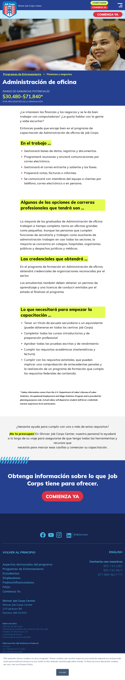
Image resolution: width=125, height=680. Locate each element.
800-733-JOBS (112, 566)
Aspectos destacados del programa (27, 564)
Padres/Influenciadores (18, 582)
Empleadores (12, 578)
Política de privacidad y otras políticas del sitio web (25, 629)
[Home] (10, 9)
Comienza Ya (99, 7)
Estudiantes (11, 573)
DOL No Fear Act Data (13, 651)
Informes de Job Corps (13, 626)
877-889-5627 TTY (110, 574)
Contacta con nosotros (105, 561)
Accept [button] (62, 672)
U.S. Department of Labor (14, 649)
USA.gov (6, 646)
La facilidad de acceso (12, 634)
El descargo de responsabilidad (17, 637)
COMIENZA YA (107, 14)
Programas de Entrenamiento (22, 74)
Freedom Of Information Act (15, 631)
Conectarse (99, 3)
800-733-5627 (112, 570)
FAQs (6, 587)
